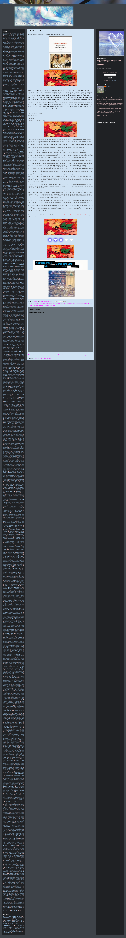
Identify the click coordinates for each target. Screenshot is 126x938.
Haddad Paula (6, 413)
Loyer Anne (20, 553)
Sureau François (11, 829)
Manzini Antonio (6, 573)
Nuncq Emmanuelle (16, 669)
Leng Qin (17, 537)
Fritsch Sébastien (10, 356)
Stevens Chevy (10, 821)
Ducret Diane (6, 303)
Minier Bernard (10, 629)
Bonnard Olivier (11, 119)
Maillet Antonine (17, 563)
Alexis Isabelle (11, 44)
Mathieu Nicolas (15, 595)
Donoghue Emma (8, 296)
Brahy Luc (11, 136)
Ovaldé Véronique (18, 681)
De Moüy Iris (13, 249)
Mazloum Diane (21, 600)
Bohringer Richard (11, 117)
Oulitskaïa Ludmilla (7, 681)
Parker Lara (19, 692)
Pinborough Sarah (20, 718)
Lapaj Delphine (7, 515)
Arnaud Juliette (20, 56)
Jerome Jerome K (7, 469)
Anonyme (5, 51)
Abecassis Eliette (15, 33)
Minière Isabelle (20, 629)
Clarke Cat (11, 194)
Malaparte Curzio (11, 564)
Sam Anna (20, 779)
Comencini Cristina (7, 210)
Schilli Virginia (6, 790)
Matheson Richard (6, 595)
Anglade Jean (6, 50)
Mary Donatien (12, 591)
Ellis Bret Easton (6, 316)
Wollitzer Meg (11, 898)
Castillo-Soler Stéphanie (19, 174)
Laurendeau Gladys (12, 518)
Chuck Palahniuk (16, 192)
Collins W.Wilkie (18, 207)
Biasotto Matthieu (15, 107)
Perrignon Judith (10, 703)
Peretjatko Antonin (7, 701)
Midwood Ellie (14, 625)
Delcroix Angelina (15, 267)
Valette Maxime (7, 864)
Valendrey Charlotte (11, 863)
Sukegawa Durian (15, 827)
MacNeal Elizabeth (18, 557)
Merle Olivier (5, 614)
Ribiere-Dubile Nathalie (8, 754)
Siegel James (6, 807)
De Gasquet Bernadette (14, 245)
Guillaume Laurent (13, 409)
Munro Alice (13, 651)
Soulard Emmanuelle (13, 816)
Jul (14, 476)
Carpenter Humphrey (11, 167)
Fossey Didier (12, 350)
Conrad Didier (9, 214)
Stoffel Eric (20, 824)
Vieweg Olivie (20, 878)
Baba (23, 68)
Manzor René (15, 573)
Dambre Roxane (19, 232)
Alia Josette (5, 46)
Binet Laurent (20, 109)
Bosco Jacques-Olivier (17, 124)
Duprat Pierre (13, 307)
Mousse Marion (6, 650)
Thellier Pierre (19, 842)
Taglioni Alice (15, 834)
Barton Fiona (7, 85)
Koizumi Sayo (17, 494)
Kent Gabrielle (12, 483)
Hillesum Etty (21, 439)
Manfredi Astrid (6, 569)
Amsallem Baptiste (6, 47)
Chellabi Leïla (11, 188)
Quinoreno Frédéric (7, 739)
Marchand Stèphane (9, 577)
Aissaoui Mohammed (8, 39)
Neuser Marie (14, 660)
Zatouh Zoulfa (21, 904)
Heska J (12, 435)
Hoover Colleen (14, 443)
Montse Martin (7, 641)
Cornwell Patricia (7, 218)
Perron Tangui (18, 705)
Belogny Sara (14, 94)
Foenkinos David (8, 344)
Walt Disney (11, 886)
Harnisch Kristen (21, 421)
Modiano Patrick (8, 634)
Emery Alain (20, 316)
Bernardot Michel (19, 101)
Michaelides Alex (8, 621)
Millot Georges (17, 626)
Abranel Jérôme (7, 35)
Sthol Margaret (10, 822)
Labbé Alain (20, 501)
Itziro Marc (20, 457)
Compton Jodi (19, 211)
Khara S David (20, 487)
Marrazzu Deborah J (20, 581)
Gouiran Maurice (17, 390)
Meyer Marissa (15, 618)
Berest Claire (14, 99)
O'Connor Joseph (6, 672)
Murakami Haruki (11, 653)
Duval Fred (22, 310)
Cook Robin (19, 215)
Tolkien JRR (21, 851)
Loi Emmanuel (12, 549)
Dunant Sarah (21, 305)
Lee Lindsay (12, 532)
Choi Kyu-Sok (21, 189)
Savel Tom (6, 787)
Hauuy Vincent (7, 425)
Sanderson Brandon (7, 780)
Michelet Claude (19, 624)
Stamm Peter (20, 817)
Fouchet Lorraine (16, 351)
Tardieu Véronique (7, 838)
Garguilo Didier (6, 364)
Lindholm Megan (11, 546)
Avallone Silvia (17, 65)
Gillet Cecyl (16, 377)
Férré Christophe (15, 359)
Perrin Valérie (19, 703)
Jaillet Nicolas (17, 462)
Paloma (20, 686)
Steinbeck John (6, 820)
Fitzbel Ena (17, 340)
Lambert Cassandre (7, 510)
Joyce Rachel (5, 476)
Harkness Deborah (17, 419)
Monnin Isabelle (21, 638)
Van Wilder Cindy (8, 870)
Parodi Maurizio (6, 693)
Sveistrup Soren (19, 829)
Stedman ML (12, 818)
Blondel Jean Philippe (14, 116)
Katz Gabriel (5, 480)
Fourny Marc (20, 352)
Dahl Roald (19, 231)
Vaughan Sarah (15, 874)
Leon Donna (7, 539)
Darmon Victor (13, 236)
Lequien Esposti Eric (11, 541)
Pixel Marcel (6, 722)
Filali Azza (12, 339)
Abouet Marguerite (20, 34)
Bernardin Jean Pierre (9, 101)
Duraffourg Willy (15, 310)
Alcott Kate (10, 42)
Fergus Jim (5, 331)
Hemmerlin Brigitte (11, 430)
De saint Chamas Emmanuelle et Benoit (12, 259)
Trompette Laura (13, 859)
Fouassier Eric (6, 351)
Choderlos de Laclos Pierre (10, 189)
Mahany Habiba (9, 563)
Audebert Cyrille (18, 61)
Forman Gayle (19, 347)
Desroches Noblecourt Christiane (15, 280)
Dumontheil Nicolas (13, 305)
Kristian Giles (5, 498)
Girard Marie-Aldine (7, 381)
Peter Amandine (17, 706)
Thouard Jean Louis (14, 848)
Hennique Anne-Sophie (17, 431)
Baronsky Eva (15, 81)
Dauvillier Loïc (21, 237)
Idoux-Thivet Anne (14, 453)
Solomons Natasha (8, 814)
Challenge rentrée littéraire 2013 (79, 303)
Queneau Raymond (18, 737)
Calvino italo (11, 160)
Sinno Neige (13, 809)
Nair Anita (12, 657)
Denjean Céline (15, 274)
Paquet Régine (21, 689)
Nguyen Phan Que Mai (12, 662)
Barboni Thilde (15, 77)
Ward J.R (12, 887)
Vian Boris (12, 878)
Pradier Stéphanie (20, 730)
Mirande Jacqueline (14, 630)
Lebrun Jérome (6, 528)
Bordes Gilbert (15, 121)
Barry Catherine (6, 84)
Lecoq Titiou (6, 529)
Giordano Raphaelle (8, 379)
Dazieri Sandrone (17, 239)
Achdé (23, 35)
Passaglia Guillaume (20, 694)
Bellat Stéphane (6, 94)
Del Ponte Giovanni (17, 261)
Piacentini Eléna (15, 714)
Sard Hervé (20, 782)
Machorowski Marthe (16, 559)
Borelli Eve (9, 123)
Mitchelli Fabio (8, 633)
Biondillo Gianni (6, 110)
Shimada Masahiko (10, 805)
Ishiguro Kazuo (6, 457)
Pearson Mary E (16, 698)
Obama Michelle (16, 675)
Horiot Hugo (21, 443)
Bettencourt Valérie (20, 105)
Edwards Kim (14, 314)
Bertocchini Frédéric (7, 103)
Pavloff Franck (7, 698)
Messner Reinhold (19, 617)
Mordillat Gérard (21, 642)
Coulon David (19, 220)
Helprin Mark (15, 429)
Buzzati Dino (15, 153)
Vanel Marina (15, 871)
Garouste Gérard (19, 364)
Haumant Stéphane (20, 423)
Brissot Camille (11, 142)
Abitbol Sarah (12, 34)
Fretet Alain (14, 355)
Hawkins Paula (16, 425)
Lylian (19, 555)
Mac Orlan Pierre (8, 557)
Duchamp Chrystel (7, 302)
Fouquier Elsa (5, 352)
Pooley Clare (19, 727)
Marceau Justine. (11, 576)
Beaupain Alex (20, 91)
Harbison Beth (21, 418)
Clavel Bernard (6, 196)
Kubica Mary (13, 498)
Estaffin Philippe (10, 322)
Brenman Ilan (17, 138)
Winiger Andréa (16, 897)
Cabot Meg (21, 155)
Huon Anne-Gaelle (18, 449)
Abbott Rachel (6, 33)
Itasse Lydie (14, 457)
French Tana (7, 355)
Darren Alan (20, 236)
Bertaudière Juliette (7, 102)
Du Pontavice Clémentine (17, 301)
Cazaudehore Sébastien (18, 178)
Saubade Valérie (10, 784)
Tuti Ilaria (5, 861)
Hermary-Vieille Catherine (17, 434)
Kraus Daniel (12, 496)
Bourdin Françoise (18, 129)
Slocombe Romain (6, 812)
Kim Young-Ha (21, 488)
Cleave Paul (5, 197)
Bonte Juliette (19, 120)
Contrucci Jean (9, 215)
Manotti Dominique (20, 571)
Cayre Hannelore (7, 178)
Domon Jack (21, 295)
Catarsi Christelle (8, 176)
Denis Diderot (19, 273)
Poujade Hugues (11, 730)
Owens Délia (11, 682)
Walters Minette (19, 886)
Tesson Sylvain (16, 841)
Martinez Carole (6, 590)
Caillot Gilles (8, 157)
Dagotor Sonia (13, 231)
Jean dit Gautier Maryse (8, 468)
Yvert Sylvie (13, 903)
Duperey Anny (16, 306)
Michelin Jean (6, 625)
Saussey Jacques (8, 786)
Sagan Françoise (20, 776)
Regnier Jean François (10, 749)
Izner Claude (5, 459)
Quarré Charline (13, 735)
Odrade (22, 675)
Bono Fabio (11, 120)
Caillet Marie (21, 156)
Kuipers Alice (20, 498)
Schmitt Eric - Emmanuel (49, 305)
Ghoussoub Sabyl (18, 372)
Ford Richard (11, 347)
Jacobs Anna (5, 461)
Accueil (60, 355)
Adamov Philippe (16, 37)
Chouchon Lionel (8, 190)
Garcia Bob (5, 363)
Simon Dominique (12, 808)
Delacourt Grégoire (9, 263)
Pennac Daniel (18, 699)
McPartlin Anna (6, 609)
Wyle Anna (20, 899)
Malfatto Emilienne (6, 565)
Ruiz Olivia (11, 771)
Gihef (11, 375)
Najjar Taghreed (19, 657)
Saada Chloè (9, 773)
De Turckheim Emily (7, 256)
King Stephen (20, 490)
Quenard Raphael (8, 737)
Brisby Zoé (13, 141)
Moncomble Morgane (9, 637)
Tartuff (21, 838)
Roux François (15, 768)
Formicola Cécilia (7, 348)
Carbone (20, 164)
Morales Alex (5, 642)
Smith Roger (14, 812)
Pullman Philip (15, 734)
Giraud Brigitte (6, 382)
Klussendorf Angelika (10, 492)
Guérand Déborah (20, 410)
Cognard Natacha (19, 199)
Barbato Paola (6, 76)
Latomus (4, 518)
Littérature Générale (38, 305)
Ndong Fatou (20, 658)
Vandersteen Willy (7, 871)
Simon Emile (20, 808)
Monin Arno (5, 638)
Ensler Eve (21, 318)
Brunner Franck (15, 148)
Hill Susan (15, 439)
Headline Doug (6, 427)
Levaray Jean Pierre (7, 543)
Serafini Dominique (8, 800)
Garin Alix (12, 364)
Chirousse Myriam (20, 188)
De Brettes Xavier (17, 241)
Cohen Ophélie (14, 201)
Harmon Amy (13, 421)
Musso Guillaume (18, 654)
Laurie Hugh (20, 518)
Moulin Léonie (20, 647)
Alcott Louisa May (19, 42)
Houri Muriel (11, 446)
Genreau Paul (16, 371)
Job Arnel (15, 469)
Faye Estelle (11, 327)
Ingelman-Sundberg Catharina (15, 455)
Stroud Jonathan (6, 826)
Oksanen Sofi (16, 676)
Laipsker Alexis (8, 507)
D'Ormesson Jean (11, 228)
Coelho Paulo (11, 199)
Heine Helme (13, 427)
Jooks (4, 473)
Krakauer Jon (5, 496)
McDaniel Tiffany (18, 605)
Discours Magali (16, 292)
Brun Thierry (21, 145)
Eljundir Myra (20, 315)
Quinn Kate (20, 738)
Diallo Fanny (12, 287)
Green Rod (16, 397)
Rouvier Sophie (6, 768)
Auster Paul (9, 65)
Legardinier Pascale (13, 534)
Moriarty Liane (10, 645)
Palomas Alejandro (7, 688)
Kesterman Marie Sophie (15, 485)
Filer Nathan (18, 339)
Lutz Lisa (13, 554)
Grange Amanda (7, 394)
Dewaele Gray (18, 284)
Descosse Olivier (12, 275)
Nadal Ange (5, 657)
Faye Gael (18, 327)
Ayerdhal (15, 67)
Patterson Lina (6, 697)
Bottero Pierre (9, 126)
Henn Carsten (8, 431)
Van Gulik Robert (20, 867)
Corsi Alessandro (18, 218)
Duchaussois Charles (17, 302)
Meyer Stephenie (11, 620)
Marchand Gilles (20, 576)
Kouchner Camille (19, 495)
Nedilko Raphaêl (6, 659)
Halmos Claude (17, 414)
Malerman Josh (20, 564)
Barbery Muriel (6, 77)
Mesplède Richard (14, 616)
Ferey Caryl (19, 329)
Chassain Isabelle (17, 185)
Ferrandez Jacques (17, 333)
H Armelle (14, 412)
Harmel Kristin (6, 421)
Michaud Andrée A (15, 622)
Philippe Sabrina (18, 713)
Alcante (4, 42)
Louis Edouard (19, 552)
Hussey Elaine (16, 451)
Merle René (12, 614)
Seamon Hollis (10, 794)
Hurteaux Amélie (6, 451)
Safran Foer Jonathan (11, 776)
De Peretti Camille (8, 252)
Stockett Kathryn (12, 824)
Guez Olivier (10, 406)
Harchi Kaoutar (8, 419)
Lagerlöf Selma (13, 506)
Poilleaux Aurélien (18, 723)
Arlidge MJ (12, 56)
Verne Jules (11, 877)
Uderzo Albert (11, 861)
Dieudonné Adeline (13, 290)
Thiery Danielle (18, 843)
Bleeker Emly (11, 115)
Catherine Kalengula (18, 176)
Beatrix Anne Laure (7, 90)
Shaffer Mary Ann (10, 803)
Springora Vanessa (12, 817)
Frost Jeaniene (19, 356)
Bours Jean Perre (19, 132)
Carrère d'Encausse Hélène (14, 169)
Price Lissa (16, 731)
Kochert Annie (10, 494)
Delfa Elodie (10, 269)
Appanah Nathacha (7, 55)
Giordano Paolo (21, 378)
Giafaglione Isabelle (7, 374)
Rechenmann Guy (12, 747)
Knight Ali (18, 492)
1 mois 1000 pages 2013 (39, 303)
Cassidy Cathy (6, 173)
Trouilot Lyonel (21, 859)
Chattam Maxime (12, 186)
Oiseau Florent (8, 676)
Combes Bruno (18, 209)
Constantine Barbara (19, 214)
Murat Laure (19, 653)
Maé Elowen (17, 601)
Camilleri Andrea (6, 161)
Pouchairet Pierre (15, 729)
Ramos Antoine (12, 743)
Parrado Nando (16, 693)
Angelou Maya (20, 48)
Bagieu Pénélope (16, 69)
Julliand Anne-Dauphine (7, 477)
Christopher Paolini (7, 192)
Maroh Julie (15, 580)
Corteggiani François (7, 219)
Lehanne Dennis (19, 535)
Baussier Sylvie (11, 87)
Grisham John (20, 401)
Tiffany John (9, 849)
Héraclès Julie (19, 452)
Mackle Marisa (20, 560)
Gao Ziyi (20, 362)
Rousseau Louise (18, 767)
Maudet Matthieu (6, 597)
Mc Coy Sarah (15, 603)
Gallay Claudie (12, 362)
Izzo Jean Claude (13, 459)
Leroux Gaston (21, 541)
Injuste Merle (5, 456)
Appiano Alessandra (18, 55)
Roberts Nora (10, 760)
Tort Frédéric (16, 855)
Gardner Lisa (19, 363)
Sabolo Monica (17, 775)
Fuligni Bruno (6, 359)
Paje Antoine (11, 685)
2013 (46, 303)
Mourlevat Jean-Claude (17, 649)
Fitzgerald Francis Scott (15, 341)
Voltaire (22, 882)
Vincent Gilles (11, 882)
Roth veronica (19, 765)
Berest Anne (7, 99)
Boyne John (14, 135)
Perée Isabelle (10, 706)
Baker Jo (11, 71)
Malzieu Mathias (7, 566)
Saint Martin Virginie (9, 778)
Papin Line (14, 689)
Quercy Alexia (5, 738)
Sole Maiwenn (6, 813)
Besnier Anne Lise (18, 103)
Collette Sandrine (18, 206)
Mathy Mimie (15, 596)
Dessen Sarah (6, 282)
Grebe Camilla (16, 396)
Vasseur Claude (7, 874)
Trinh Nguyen (5, 859)
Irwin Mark (20, 456)
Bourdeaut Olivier (6, 129)
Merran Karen (6, 616)
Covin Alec (9, 223)
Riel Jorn (15, 755)
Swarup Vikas (6, 830)
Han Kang (20, 417)
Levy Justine (17, 543)
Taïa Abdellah (5, 839)
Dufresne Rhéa (15, 303)
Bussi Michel (20, 152)
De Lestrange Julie (16, 246)
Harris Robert (17, 422)
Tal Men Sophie (18, 835)
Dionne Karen (14, 291)
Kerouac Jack (17, 484)
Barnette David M (6, 81)
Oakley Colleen (20, 673)
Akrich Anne (11, 41)
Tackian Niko (7, 834)
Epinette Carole (14, 319)
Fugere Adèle (12, 358)
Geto (4, 372)
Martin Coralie (21, 584)
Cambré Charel (19, 160)
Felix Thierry (11, 328)
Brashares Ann (18, 136)
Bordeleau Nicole (6, 121)
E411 (4, 312)
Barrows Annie (19, 83)
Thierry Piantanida (7, 843)
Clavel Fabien (13, 196)
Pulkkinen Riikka (6, 734)
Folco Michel (19, 344)
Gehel (11, 371)
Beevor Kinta (5, 93)
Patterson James (18, 695)
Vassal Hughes (21, 873)
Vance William (19, 870)
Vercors (22, 874)
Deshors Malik (6, 278)
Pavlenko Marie (20, 697)
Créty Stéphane (11, 224)
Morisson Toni (19, 645)
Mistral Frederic (11, 631)
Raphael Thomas (6, 745)
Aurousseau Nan (15, 64)
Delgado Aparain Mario (7, 270)
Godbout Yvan (7, 385)
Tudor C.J (13, 860)
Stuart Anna (14, 826)
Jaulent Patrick (17, 465)
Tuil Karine (19, 860)
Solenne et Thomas (14, 813)
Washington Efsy (19, 887)
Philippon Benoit (6, 714)
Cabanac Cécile (14, 155)
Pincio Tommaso (8, 719)
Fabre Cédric (5, 323)
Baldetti (19, 72)
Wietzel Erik (9, 894)
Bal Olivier (5, 72)
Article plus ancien (87, 355)
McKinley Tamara (17, 608)
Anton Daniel (11, 54)
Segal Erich (17, 794)
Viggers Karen (6, 879)
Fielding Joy (5, 339)
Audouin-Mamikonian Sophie (9, 63)
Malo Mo (20, 565)
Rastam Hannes (14, 745)
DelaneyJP (12, 266)
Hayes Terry (19, 426)
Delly (7, 271)
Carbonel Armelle (7, 165)
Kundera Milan (6, 499)
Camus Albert (15, 161)
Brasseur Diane (6, 137)
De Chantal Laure (17, 243)
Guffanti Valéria (18, 406)
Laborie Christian (6, 503)
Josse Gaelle (9, 473)
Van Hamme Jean (8, 868)
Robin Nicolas (9, 761)
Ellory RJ (14, 316)
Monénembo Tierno (18, 641)
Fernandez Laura (12, 332)
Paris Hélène (11, 692)
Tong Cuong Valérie (15, 853)
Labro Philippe (15, 503)
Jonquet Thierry (20, 472)
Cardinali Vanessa (16, 165)
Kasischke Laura (19, 479)
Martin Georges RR (11, 585)
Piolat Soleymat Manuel (13, 721)
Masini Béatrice (6, 592)
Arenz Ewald (5, 56)
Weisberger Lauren (7, 888)
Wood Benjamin (19, 898)
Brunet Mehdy (7, 148)
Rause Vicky (21, 745)
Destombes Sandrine (17, 282)
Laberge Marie (6, 502)
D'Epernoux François (13, 227)
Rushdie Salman (8, 772)
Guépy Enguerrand (11, 410)
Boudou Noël (11, 127)
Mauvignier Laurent (15, 597)
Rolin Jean (17, 764)
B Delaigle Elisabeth (8, 68)
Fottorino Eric (20, 350)
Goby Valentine (20, 383)
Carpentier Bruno (20, 167)
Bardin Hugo (19, 79)
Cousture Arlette (16, 222)
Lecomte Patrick (21, 528)
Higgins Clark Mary (12, 438)
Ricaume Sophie (18, 754)
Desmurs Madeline (12, 279)
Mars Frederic (20, 583)
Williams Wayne (19, 895)
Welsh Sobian (5, 890)
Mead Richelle (16, 609)
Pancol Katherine (18, 688)
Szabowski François (15, 830)
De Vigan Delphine (17, 256)
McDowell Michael (17, 607)
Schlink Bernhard (14, 790)
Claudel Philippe (18, 194)
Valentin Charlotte (20, 863)
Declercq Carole (6, 260)
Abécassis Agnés (16, 35)
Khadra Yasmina (8, 487)
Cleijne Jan (12, 197)
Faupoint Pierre (8, 325)
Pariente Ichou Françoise (9, 690)
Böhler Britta (6, 155)
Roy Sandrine (10, 769)
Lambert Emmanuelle (7, 511)
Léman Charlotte (7, 556)
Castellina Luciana (15, 173)
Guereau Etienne (15, 405)
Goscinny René (20, 389)
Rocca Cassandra (15, 763)
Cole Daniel (13, 203)
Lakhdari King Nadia (18, 507)
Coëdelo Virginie (16, 223)
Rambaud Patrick (15, 742)
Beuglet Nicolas (18, 106)
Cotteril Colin (11, 220)
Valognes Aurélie (19, 865)
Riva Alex (9, 758)
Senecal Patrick (6, 798)
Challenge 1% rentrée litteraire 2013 (62, 303)
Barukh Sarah (15, 85)
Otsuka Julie (19, 680)
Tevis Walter (11, 842)
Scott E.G (17, 793)
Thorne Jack (5, 848)
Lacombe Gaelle (11, 505)
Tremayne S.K (20, 857)
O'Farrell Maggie (15, 672)
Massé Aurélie (12, 593)
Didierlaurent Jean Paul (15, 288)
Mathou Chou (7, 596)
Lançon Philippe (21, 514)
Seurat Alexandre (9, 801)
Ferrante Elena (6, 335)
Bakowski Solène (18, 71)
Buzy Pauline (8, 153)
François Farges (13, 354)
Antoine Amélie (11, 52)
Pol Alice (12, 725)
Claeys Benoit (11, 193)
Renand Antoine (14, 750)
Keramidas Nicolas (20, 483)
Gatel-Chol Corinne (12, 367)
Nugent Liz (8, 669)
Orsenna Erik (20, 679)
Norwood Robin (8, 668)
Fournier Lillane (13, 352)
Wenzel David (21, 890)
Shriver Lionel (19, 805)
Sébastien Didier (10, 833)
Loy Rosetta (14, 553)
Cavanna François (20, 177)
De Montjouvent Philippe (15, 248)
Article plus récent (34, 355)
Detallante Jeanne (6, 283)
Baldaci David (12, 72)
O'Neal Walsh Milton (11, 673)
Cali (18, 159)
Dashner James (6, 237)
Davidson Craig (8, 239)
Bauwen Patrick (18, 87)
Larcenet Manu (10, 517)
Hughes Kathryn (6, 448)
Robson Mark (6, 763)
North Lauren (12, 666)
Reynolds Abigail (19, 753)
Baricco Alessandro (18, 80)
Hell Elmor (20, 427)
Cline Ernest (18, 197)
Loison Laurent (20, 549)
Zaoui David (14, 904)
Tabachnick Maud (20, 833)
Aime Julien (19, 38)
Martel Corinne (7, 584)
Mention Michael (18, 612)
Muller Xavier (6, 651)
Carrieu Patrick (7, 168)
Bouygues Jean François (8, 133)
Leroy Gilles (7, 542)
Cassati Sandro (11, 172)
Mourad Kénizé (6, 649)
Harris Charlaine (8, 422)
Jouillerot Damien (11, 475)
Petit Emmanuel (11, 707)
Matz (21, 596)
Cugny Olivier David (7, 226)
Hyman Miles (11, 452)
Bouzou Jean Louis (7, 135)
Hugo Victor (15, 448)
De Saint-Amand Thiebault (17, 255)
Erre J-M (10, 320)
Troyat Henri (7, 860)
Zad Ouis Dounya (20, 903)
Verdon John (7, 875)
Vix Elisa (17, 882)
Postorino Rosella (6, 729)
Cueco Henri (19, 224)
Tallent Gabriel (6, 837)
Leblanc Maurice (18, 526)
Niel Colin (17, 663)
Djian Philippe (19, 293)
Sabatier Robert (9, 775)
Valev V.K (14, 864)
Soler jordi (22, 813)
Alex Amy (15, 43)
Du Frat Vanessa (15, 299)
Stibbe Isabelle (17, 822)
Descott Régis (21, 275)
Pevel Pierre (7, 710)
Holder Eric (21, 442)
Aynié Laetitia (21, 67)
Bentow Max (13, 98)
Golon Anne (13, 387)
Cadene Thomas (13, 156)
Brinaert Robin (19, 140)
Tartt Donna (15, 838)
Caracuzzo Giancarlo (12, 164)
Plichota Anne (19, 722)
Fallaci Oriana (12, 324)
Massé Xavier (19, 593)
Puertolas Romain (17, 733)
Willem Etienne (10, 895)
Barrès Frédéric (14, 84)
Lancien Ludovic (15, 512)
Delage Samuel (12, 264)
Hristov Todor (5, 447)
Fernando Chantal (20, 332)
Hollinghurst (6, 443)
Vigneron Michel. (15, 879)
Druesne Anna (6, 299)
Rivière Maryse (17, 758)
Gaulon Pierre (7, 370)
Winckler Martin (6, 897)
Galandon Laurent (12, 360)
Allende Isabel (18, 46)
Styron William (21, 826)
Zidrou (20, 907)
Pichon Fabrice (19, 715)
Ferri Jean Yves (11, 336)
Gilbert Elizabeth (18, 375)
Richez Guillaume (7, 755)
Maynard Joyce (18, 599)
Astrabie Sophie (16, 59)
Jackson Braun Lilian (9, 460)
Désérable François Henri (17, 311)
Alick (12, 46)
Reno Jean (10, 751)
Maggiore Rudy (16, 561)
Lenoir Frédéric (11, 538)
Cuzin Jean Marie (16, 226)
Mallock (14, 565)
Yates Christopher (19, 901)
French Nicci (21, 354)
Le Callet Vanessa (12, 521)
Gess (22, 371)
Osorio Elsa (13, 680)
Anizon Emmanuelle (17, 50)
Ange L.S (13, 48)
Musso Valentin (7, 655)
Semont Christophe (7, 797)
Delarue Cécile (20, 266)
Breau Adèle (10, 138)
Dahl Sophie (5, 232)
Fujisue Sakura (20, 358)
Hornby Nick (6, 444)
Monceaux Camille (20, 636)
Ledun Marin (12, 531)
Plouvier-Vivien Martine (7, 723)
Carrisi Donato (15, 168)
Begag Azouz (12, 93)
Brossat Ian (12, 144)
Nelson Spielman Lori (15, 659)
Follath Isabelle (6, 345)
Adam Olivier (7, 37)
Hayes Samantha (11, 426)
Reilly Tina (20, 749)
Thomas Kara (11, 847)
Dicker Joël (5, 288)
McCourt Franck (19, 604)
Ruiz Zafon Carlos (20, 771)
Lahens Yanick (21, 506)
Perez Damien (16, 701)
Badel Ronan (7, 69)
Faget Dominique (14, 323)
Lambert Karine (18, 511)
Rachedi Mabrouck (12, 741)
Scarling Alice (11, 788)
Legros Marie (10, 535)
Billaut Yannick (12, 109)
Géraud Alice (7, 412)
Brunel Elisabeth (21, 146)
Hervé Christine (6, 435)
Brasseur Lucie (14, 137)
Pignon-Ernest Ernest (15, 717)
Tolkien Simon (8, 852)
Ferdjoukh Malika (11, 329)
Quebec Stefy (21, 735)
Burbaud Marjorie (14, 150)
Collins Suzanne (7, 207)
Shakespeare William (20, 803)
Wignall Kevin (17, 894)
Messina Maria (10, 617)
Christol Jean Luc (18, 190)
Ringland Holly (15, 757)
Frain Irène (5, 354)
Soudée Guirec (17, 814)
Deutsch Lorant (15, 283)
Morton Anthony (15, 646)
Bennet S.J (17, 97)
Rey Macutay (17, 751)
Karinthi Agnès (11, 479)
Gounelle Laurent (7, 391)
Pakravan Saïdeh (6, 686)
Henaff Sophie (20, 430)
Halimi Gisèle (10, 414)
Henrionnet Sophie (15, 432)
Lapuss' (22, 515)
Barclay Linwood (11, 79)
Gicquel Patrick (16, 374)
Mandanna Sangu (6, 568)
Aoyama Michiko (19, 54)
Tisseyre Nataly (17, 849)
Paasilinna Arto (6, 684)
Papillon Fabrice (6, 689)
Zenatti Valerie (15, 906)
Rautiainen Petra (7, 746)
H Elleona (20, 412)
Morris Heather (6, 646)
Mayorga (4, 600)
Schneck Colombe (20, 792)
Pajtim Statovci (19, 685)
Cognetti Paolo (6, 201)
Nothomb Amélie (19, 668)
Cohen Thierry (21, 201)
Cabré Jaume (5, 156)
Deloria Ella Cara (13, 271)
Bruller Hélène (13, 145)
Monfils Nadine (19, 637)
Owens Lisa (19, 682)
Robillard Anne (19, 760)
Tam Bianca (13, 837)
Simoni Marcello (6, 809)
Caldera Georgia (11, 159)
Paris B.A (18, 690)
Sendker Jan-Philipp (17, 797)
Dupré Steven (21, 307)
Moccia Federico (20, 633)
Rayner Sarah (16, 746)
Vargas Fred (13, 873)
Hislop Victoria (8, 440)
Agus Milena (11, 38)
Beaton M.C (15, 89)
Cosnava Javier (16, 219)
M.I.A (14, 556)
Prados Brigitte (8, 731)
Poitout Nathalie (6, 725)
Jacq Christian (14, 461)
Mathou (22, 595)
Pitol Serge (22, 721)
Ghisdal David (10, 372)
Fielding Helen (19, 337)
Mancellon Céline (18, 566)
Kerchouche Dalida (8, 484)
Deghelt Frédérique (16, 260)
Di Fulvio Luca (16, 286)
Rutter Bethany (17, 772)
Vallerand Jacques (7, 865)
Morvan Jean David (11, 647)
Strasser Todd (20, 825)
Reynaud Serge (11, 753)
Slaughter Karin (9, 810)
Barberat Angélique (17, 76)
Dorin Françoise (16, 296)
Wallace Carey (13, 885)
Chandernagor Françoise (14, 182)
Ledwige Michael (19, 531)
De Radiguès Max (17, 252)
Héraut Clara (6, 453)
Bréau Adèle (19, 149)
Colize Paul (9, 206)
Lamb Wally (19, 509)
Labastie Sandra (12, 501)
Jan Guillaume (17, 464)
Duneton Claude (7, 306)
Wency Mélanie (13, 890)
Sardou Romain (6, 783)
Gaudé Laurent (11, 368)
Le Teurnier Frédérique (8, 525)
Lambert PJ (6, 512)
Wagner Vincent (17, 883)
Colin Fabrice (17, 205)
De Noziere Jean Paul (19, 250)
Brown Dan (20, 144)
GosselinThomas (6, 390)
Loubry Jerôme (11, 552)
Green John (10, 397)
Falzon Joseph (21, 324)
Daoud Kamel (14, 233)
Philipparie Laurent (7, 713)
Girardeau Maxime (18, 381)
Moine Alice (15, 634)
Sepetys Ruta (13, 798)
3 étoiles (50, 303)
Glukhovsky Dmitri (11, 383)
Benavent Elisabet (8, 97)
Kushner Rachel (13, 499)
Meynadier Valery (20, 620)
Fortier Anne (16, 348)
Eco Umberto (6, 314)
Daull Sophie (14, 237)
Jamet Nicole (9, 464)
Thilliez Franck (9, 845)
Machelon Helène (6, 559)
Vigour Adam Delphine (13, 881)
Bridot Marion (11, 140)
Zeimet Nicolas (7, 906)
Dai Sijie (12, 232)
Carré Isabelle (16, 170)
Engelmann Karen (13, 318)
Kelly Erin (7, 481)
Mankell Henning (15, 569)
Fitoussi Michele (10, 340)
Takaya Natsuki (10, 835)
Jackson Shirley (19, 460)
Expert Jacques (18, 322)
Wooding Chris (6, 899)
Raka (8, 742)
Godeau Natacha (15, 385)
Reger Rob (21, 747)
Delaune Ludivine (6, 267)
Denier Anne (11, 273)
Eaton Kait (9, 312)
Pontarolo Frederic (18, 726)
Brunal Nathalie (8, 146)
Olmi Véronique (13, 677)
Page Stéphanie (15, 684)
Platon (13, 722)
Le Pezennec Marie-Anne (10, 522)
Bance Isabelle (15, 74)
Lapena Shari (15, 515)
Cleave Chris (20, 196)
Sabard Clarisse (19, 773)
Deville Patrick (10, 284)
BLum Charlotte (17, 68)
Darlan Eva (20, 235)
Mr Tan (20, 650)
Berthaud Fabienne (18, 102)
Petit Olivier (19, 707)
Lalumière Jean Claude (8, 509)
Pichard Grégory (11, 715)
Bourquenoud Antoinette (8, 132)
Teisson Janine (7, 841)
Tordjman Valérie (7, 855)
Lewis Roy (18, 545)
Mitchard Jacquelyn (20, 631)
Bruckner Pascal (6, 145)
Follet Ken (15, 346)
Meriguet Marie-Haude (17, 613)
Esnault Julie (16, 320)
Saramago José (13, 782)
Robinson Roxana (18, 761)
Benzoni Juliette (21, 98)
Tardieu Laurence (20, 837)
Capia (10, 163)
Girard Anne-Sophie (19, 379)
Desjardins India (14, 278)
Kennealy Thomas (14, 481)
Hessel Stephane (19, 435)
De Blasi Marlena (16, 240)
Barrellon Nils (11, 83)
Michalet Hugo (6, 622)
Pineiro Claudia (16, 719)
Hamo (4, 417)
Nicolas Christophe (8, 663)
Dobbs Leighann (6, 295)
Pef (22, 698)
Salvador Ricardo (13, 779)
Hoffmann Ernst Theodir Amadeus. (10, 442)
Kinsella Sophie (9, 491)
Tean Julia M (12, 839)
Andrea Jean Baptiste (17, 47)
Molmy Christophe (11, 636)
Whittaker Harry (13, 893)
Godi (22, 385)
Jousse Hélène (20, 475)
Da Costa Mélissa (13, 230)
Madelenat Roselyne (7, 561)
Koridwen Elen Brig (10, 495)
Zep (8, 907)
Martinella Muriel (18, 588)
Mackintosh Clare (11, 560)
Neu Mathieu (7, 660)
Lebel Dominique (18, 525)
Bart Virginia (21, 84)
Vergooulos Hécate (15, 875)
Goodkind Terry (12, 389)
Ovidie (4, 682)
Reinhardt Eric (6, 750)
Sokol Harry (20, 812)
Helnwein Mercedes (7, 429)
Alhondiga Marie (19, 44)
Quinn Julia (13, 738)
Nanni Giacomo (6, 658)
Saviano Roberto (14, 787)
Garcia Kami (12, 363)
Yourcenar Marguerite (17, 902)
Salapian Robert (19, 778)
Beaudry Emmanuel (18, 90)
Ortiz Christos (6, 680)
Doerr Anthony (14, 295)
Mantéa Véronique (17, 572)
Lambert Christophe (18, 510)
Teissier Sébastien (20, 839)
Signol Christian (14, 807)
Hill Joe (9, 439)
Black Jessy (15, 112)
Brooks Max (5, 144)
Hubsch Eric (12, 447)
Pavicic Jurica (13, 697)
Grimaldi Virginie (9, 401)
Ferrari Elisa (15, 335)
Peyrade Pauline (18, 710)
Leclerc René (13, 528)
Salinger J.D (5, 779)
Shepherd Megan (15, 804)
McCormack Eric (11, 604)
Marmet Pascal (8, 580)
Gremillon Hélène (12, 398)
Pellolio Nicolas (6, 699)
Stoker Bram (5, 825)
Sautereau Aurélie (20, 786)
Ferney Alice (7, 333)
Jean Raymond (19, 466)
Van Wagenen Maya (18, 868)
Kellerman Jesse (13, 480)
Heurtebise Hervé (6, 436)
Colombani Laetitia (7, 209)
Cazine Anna (5, 180)
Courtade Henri (7, 222)
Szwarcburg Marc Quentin (13, 831)
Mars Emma (13, 582)
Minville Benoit (6, 630)
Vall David (21, 864)
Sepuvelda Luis (21, 798)
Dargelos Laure (13, 235)
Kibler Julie (7, 488)
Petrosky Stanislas (17, 709)
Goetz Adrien (6, 386)
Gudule (16, 404)
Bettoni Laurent (8, 106)
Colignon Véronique (9, 205)
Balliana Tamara (6, 74)
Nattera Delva (13, 658)
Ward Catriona (6, 887)
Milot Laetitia (13, 627)
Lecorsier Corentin (15, 529)
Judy (11, 476)
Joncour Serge (11, 472)
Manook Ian (11, 571)
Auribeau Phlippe (6, 64)
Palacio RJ (14, 686)
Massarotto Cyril (15, 592)
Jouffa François (17, 473)
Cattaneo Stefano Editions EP (9, 177)
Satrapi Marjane (15, 783)
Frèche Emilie (5, 358)
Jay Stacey (11, 466)
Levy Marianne (11, 545)
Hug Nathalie (19, 447)
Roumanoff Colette (7, 767)
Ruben (16, 769)
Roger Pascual (10, 764)
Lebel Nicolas (7, 526)
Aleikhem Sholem (6, 43)
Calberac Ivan (16, 157)
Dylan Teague (7, 311)
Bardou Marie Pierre (7, 80)
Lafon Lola (18, 505)
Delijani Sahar (16, 270)
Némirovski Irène (10, 671)
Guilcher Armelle (14, 408)
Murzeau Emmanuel (7, 654)
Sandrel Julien (16, 780)
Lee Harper (5, 532)
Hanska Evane (14, 418)
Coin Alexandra (17, 202)
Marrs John (6, 582)
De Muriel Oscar (10, 250)
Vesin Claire (5, 878)
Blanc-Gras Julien (14, 113)
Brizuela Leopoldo (19, 142)
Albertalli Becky (19, 41)
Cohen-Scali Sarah (8, 202)
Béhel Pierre (21, 153)
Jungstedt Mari (17, 477)
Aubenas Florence (13, 60)
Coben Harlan (13, 198)
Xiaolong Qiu (11, 901)
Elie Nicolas (13, 315)
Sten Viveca (14, 820)
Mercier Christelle (7, 613)
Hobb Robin (18, 440)
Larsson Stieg (19, 517)
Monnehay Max (13, 638)
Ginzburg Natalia (12, 378)
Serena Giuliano (19, 800)
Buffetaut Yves (6, 150)
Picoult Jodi (5, 717)
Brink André (5, 141)
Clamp (17, 193)
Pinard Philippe (11, 718)
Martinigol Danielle (15, 590)
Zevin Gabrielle (14, 907)
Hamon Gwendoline (12, 417)
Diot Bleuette (21, 291)
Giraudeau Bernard (14, 382)
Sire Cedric (21, 809)
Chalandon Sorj (12, 181)
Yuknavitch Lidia (6, 903)
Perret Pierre (10, 702)
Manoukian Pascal (8, 572)
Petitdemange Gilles (7, 709)
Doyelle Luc (12, 298)
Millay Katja (10, 626)
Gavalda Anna (15, 370)
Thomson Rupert (19, 847)
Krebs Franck (20, 496)
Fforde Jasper (11, 337)
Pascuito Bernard (11, 694)
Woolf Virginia (13, 899)
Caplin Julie (15, 163)
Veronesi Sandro (19, 877)
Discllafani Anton (7, 292)
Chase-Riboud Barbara (7, 185)
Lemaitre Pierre (7, 537)
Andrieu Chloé (6, 48)
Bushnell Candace (11, 152)
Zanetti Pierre (7, 904)
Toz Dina (9, 856)
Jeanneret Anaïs (19, 468)
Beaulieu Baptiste (8, 91)
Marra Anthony (11, 581)
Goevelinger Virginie (15, 386)
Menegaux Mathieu (8, 612)
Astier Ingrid (8, 59)
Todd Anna (13, 851)
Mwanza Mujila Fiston (18, 655)
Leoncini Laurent (16, 539)
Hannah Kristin (6, 418)
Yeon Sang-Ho (6, 902)
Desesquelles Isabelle (8, 277)
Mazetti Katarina (12, 600)
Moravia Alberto (13, 642)
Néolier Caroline (19, 671)
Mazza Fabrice (8, 601)
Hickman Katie (14, 436)
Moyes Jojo (14, 650)
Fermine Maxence (14, 331)
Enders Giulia (5, 318)
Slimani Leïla (19, 810)
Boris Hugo (17, 123)
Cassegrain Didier (19, 172)
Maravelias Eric (15, 575)
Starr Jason (5, 818)
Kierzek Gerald (14, 488)
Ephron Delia (6, 319)
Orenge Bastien (12, 679)
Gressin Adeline (21, 398)
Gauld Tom (22, 368)
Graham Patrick (18, 391)
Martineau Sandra (7, 588)
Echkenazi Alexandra (17, 312)
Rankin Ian (20, 743)
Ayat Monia (9, 67)
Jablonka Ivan (21, 459)
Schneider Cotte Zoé (9, 793)
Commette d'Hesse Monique (18, 210)
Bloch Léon (18, 115)
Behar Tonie (19, 93)
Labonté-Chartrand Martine (17, 502)
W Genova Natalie (8, 883)
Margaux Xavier (19, 577)
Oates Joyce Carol (7, 675)
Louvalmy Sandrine (6, 553)
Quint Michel (15, 739)
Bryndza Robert (10, 149)
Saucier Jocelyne (19, 784)
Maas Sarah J (20, 556)
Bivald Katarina (14, 110)
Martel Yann (14, 584)
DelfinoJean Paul (19, 269)
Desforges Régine (19, 277)
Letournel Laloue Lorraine (17, 542)
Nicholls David (21, 662)
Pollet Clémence (19, 725)
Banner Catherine (18, 75)
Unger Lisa (17, 861)
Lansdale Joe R (12, 514)
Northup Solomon (20, 666)
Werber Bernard (9, 891)
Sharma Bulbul (7, 804)
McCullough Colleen (7, 605)
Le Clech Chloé (21, 521)
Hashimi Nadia (11, 423)
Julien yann (20, 476)
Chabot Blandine (13, 180)
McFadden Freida (7, 608)
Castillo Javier (10, 174)
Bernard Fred (21, 99)
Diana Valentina (20, 287)
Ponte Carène (7, 727)
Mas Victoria (19, 591)
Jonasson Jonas (14, 471)
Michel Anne (10, 624)
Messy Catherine (6, 618)
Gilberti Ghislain (7, 377)
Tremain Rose (12, 857)
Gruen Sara (10, 404)
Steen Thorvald (19, 818)
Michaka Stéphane (18, 621)
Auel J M (20, 63)
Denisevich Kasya (6, 274)
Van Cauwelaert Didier (11, 867)
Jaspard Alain (10, 465)
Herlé (9, 434)
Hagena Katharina (14, 413)
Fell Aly (17, 328)
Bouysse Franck (18, 133)
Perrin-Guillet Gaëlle (8, 705)
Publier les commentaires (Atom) (43, 358)
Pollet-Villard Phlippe (7, 726)
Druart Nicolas (20, 298)
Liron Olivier (18, 546)
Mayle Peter (10, 599)
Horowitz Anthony (14, 444)
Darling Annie (5, 236)
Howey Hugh (19, 446)
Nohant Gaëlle (14, 665)
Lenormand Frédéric (19, 538)
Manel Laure (17, 568)
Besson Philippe (8, 105)
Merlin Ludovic (20, 614)
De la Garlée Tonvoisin (18, 257)
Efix (20, 314)
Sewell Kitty (17, 801)
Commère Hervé (9, 211)
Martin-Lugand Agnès (14, 587)
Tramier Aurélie (16, 856)
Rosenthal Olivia (10, 765)
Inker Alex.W (13, 456)
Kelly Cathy (21, 480)
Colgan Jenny (20, 203)
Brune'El (14, 146)
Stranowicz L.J (12, 825)
